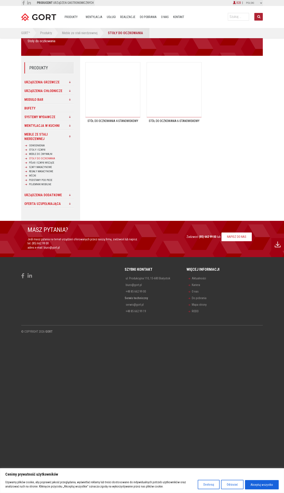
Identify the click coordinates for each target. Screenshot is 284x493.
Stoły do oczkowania (42, 158)
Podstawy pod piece (40, 180)
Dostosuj (204, 484)
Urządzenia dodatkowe (43, 195)
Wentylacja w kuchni (42, 126)
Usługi (111, 17)
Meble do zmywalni (40, 154)
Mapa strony (199, 304)
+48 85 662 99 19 (136, 311)
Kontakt (178, 17)
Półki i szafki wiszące (41, 162)
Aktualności (199, 278)
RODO (195, 311)
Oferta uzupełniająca (42, 204)
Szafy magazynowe (40, 167)
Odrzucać (230, 484)
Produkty (71, 17)
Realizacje (127, 17)
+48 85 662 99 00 (136, 291)
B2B (237, 2)
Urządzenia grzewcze (42, 82)
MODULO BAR (33, 100)
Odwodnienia (37, 145)
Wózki (32, 175)
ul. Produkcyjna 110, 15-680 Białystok (148, 278)
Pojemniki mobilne (40, 184)
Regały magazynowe (41, 171)
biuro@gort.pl (52, 247)
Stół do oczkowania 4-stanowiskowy (113, 121)
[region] (142, 481)
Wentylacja (94, 17)
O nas (165, 17)
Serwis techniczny (136, 298)
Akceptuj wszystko (261, 484)
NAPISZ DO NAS (236, 236)
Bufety (29, 108)
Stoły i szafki (37, 149)
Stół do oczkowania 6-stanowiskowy (174, 121)
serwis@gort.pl (135, 304)
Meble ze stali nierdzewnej (36, 136)
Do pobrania (148, 17)
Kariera (196, 285)
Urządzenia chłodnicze (43, 91)
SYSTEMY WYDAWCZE (39, 117)
